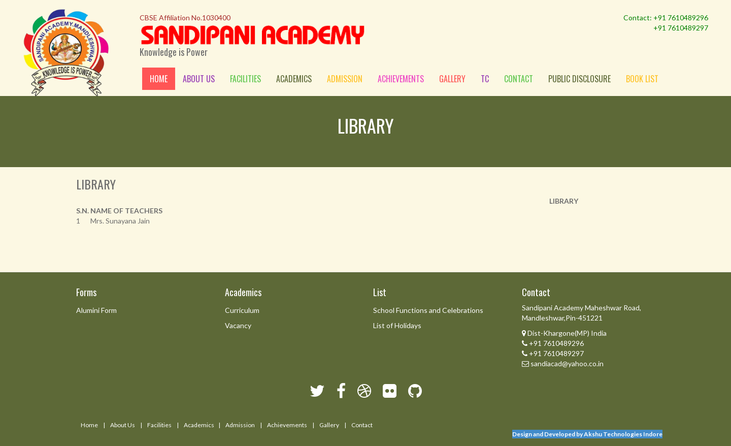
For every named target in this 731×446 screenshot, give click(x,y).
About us (199, 79)
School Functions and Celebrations (428, 310)
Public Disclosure (579, 79)
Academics (294, 79)
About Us (122, 425)
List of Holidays (397, 325)
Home (159, 79)
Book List (642, 79)
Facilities (245, 79)
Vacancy (238, 325)
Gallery (452, 79)
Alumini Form (96, 310)
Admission (344, 79)
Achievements (401, 79)
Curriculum (242, 310)
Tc (485, 79)
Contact (518, 79)
